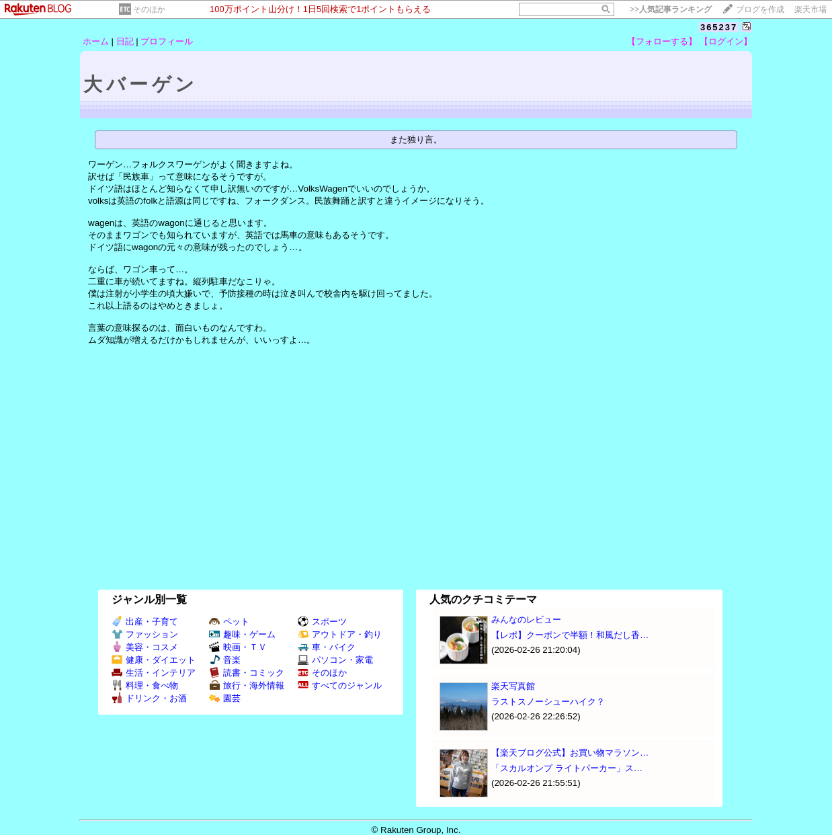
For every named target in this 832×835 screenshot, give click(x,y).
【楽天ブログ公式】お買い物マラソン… (570, 753)
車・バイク (327, 647)
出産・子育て (145, 622)
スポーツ (322, 622)
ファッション (145, 634)
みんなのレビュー (526, 619)
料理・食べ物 (145, 685)
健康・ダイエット (154, 660)
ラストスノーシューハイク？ (548, 702)
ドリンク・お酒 (149, 698)
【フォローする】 (662, 41)
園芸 (225, 698)
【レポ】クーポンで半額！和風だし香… (570, 635)
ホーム (96, 41)
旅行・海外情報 (246, 685)
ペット (229, 622)
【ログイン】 (726, 41)
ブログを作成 (760, 9)
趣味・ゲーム (242, 634)
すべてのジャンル (340, 685)
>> (671, 9)
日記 (125, 41)
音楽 (225, 660)
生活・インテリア (154, 673)
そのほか (149, 9)
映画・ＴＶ (238, 647)
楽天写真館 (513, 686)
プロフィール (166, 41)
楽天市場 (810, 9)
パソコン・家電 (335, 660)
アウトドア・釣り (340, 634)
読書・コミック (246, 673)
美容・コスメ (145, 647)
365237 (718, 27)
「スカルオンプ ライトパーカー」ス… (566, 768)
